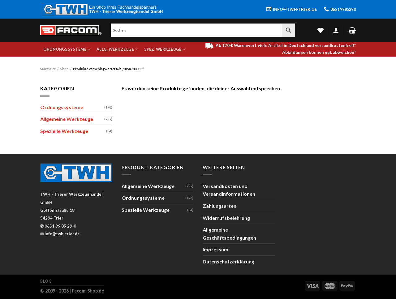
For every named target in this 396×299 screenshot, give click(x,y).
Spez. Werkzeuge (165, 49)
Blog (46, 281)
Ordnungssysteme (67, 49)
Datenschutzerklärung (228, 261)
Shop (64, 69)
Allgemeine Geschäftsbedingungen (229, 234)
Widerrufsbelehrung (226, 218)
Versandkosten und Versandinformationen (229, 190)
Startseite (48, 69)
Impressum (215, 249)
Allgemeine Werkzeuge (66, 119)
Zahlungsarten (219, 206)
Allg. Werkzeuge (117, 49)
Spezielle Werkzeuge (64, 131)
